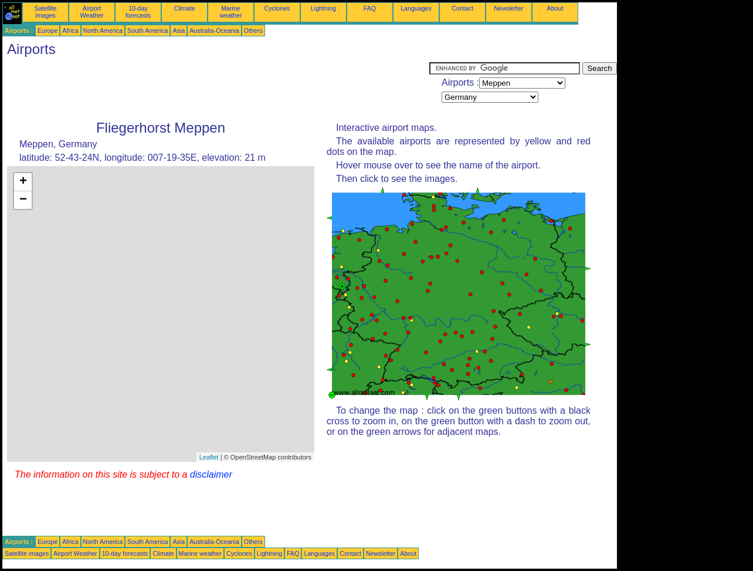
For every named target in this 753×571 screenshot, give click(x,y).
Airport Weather (91, 12)
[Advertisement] (215, 88)
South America (147, 30)
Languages (416, 8)
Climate (184, 8)
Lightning (323, 8)
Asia (178, 30)
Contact (462, 8)
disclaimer (211, 474)
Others (253, 30)
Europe (47, 30)
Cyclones (277, 8)
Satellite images (46, 12)
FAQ (370, 8)
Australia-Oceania (214, 30)
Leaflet (209, 457)
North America (103, 30)
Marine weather (231, 12)
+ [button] (23, 182)
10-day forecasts (138, 12)
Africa (70, 30)
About (555, 8)
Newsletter (508, 8)
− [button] (23, 200)
